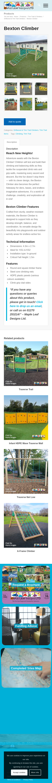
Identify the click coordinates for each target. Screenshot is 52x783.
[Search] (37, 5)
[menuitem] (37, 5)
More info (35, 772)
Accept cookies (19, 772)
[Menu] (44, 5)
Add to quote (14, 122)
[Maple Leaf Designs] (21, 5)
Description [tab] (12, 142)
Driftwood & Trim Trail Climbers (26, 130)
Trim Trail (27, 134)
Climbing (19, 134)
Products (9, 13)
